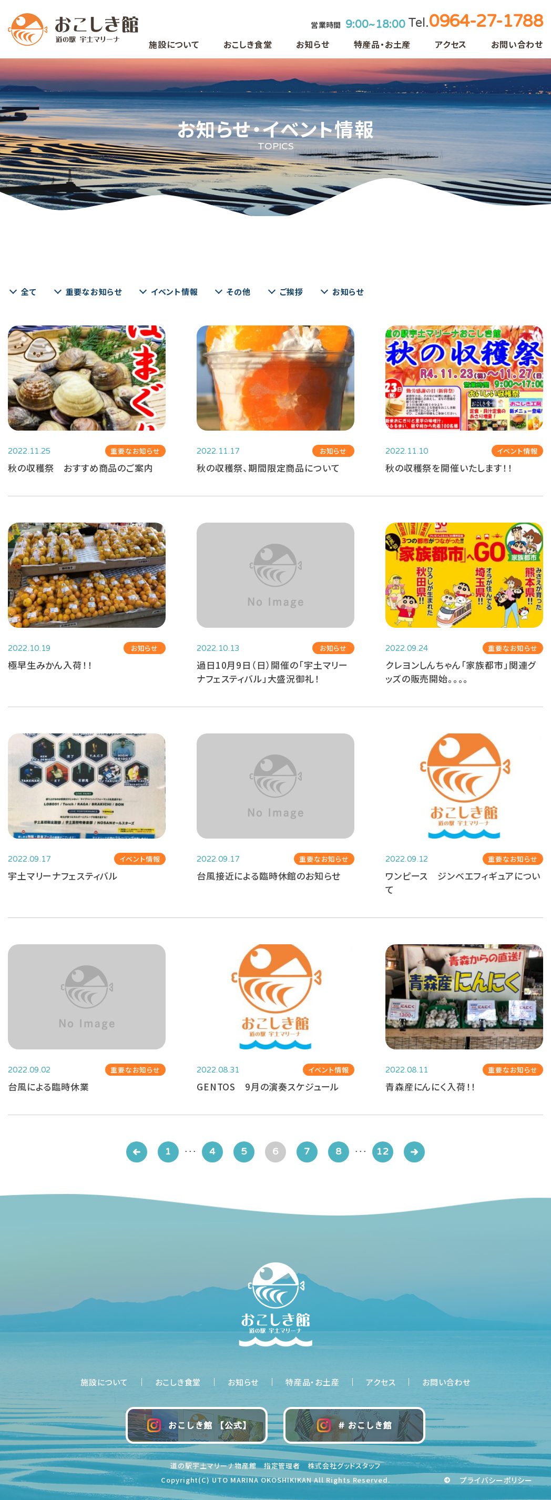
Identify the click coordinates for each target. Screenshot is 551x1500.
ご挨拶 (291, 291)
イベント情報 (174, 291)
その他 (238, 291)
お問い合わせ (517, 44)
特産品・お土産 (382, 44)
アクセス (451, 44)
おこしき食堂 (247, 44)
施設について (174, 44)
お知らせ (312, 44)
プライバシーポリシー (496, 1480)
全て (29, 291)
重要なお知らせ (94, 291)
